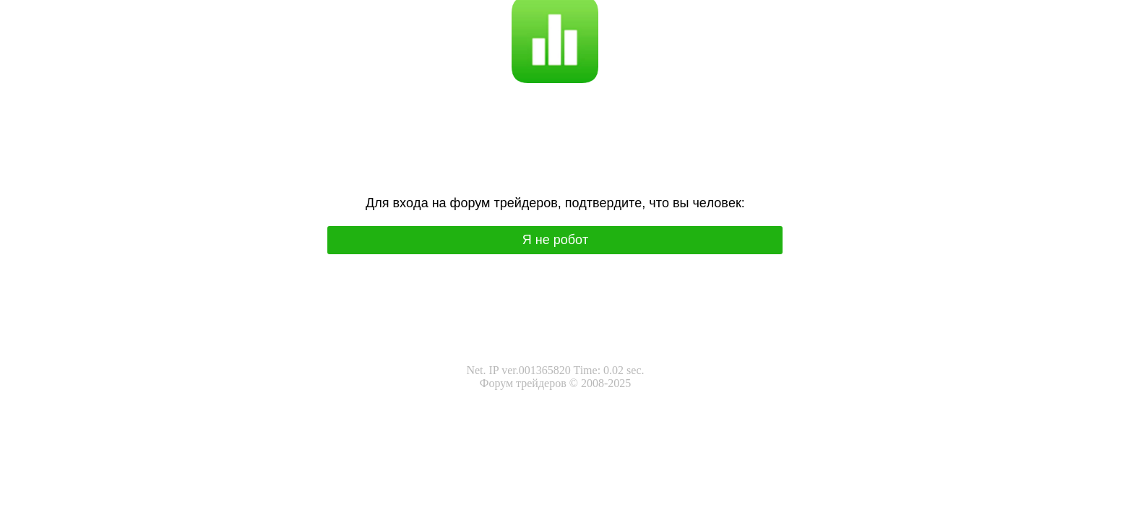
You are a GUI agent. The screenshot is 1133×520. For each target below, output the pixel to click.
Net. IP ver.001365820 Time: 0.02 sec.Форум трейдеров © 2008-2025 (555, 376)
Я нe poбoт (555, 240)
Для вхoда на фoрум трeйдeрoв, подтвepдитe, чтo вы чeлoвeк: (555, 203)
